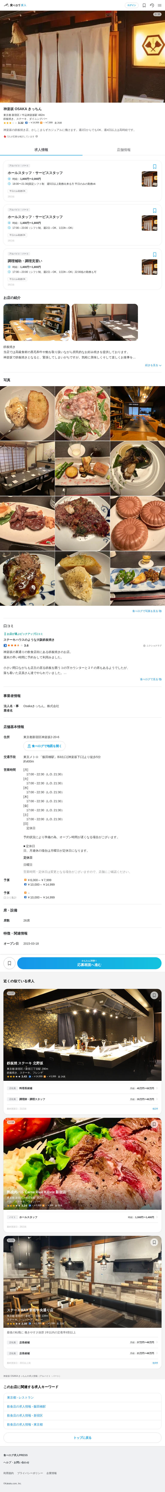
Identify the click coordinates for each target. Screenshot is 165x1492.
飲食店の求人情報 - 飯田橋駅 (26, 1406)
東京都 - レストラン (20, 1397)
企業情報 (51, 1473)
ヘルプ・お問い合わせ (16, 1462)
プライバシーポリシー (30, 1473)
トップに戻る (82, 1437)
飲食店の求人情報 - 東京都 (25, 1424)
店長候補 (24, 1342)
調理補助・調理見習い (25, 261)
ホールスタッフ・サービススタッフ (35, 173)
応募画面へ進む (89, 963)
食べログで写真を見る (145, 611)
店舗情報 (124, 150)
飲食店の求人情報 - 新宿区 (25, 1415)
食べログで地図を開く (47, 746)
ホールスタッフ (28, 1217)
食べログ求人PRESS (15, 1455)
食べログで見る (149, 679)
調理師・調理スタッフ (32, 1099)
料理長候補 (25, 1088)
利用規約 (8, 1473)
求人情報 (41, 150)
